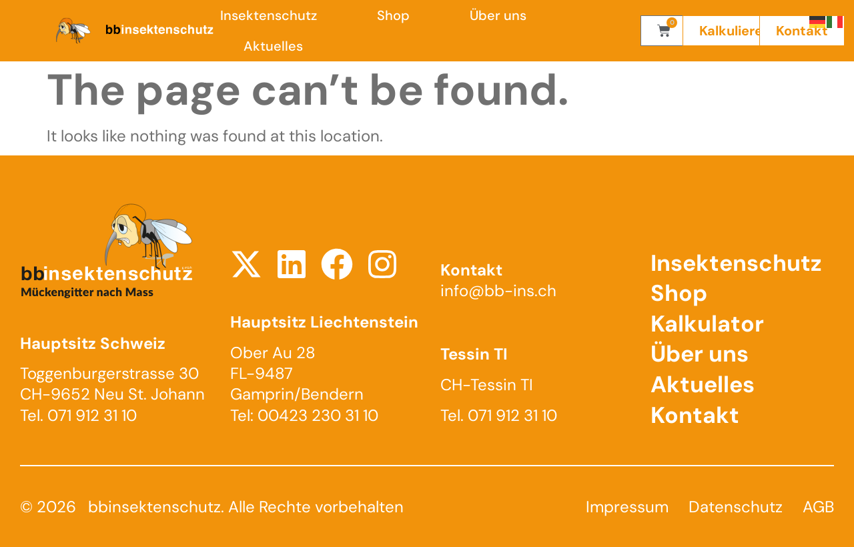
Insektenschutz (268, 15)
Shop (393, 15)
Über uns (498, 15)
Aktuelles (273, 46)
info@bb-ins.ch (498, 290)
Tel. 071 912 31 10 (78, 415)
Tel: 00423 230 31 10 (304, 415)
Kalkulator (707, 324)
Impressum (627, 506)
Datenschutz (736, 506)
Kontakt (695, 415)
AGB (818, 506)
